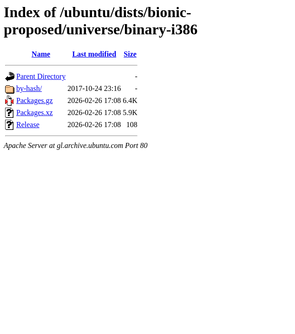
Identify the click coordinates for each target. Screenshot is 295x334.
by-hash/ (29, 88)
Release (27, 124)
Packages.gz (34, 100)
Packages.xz (34, 112)
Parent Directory (41, 76)
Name (41, 54)
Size (130, 54)
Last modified (94, 54)
